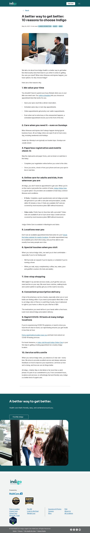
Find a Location (14, 509)
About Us (68, 511)
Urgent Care (13, 511)
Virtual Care (13, 513)
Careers (51, 511)
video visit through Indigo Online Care (50, 342)
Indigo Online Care (60, 188)
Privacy (20, 531)
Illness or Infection (45, 26)
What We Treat (14, 515)
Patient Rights (41, 531)
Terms (15, 531)
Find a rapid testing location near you (34, 335)
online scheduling (45, 95)
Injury (55, 26)
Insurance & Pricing (54, 509)
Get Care (70, 3)
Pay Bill (29, 509)
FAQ (66, 509)
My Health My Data (30, 531)
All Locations (69, 513)
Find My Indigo (18, 417)
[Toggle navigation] (79, 3)
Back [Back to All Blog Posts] (27, 10)
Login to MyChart (33, 511)
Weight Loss (31, 513)
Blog (49, 513)
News (60, 26)
